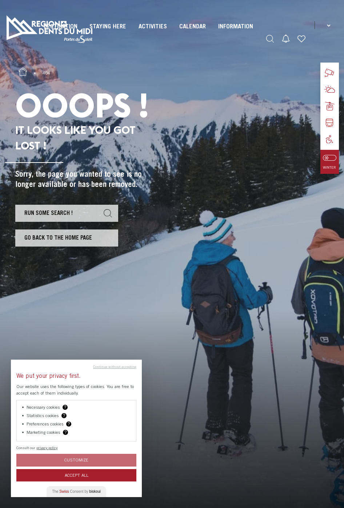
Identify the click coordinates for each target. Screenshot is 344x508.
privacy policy (46, 447)
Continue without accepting (114, 366)
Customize (76, 460)
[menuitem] (107, 32)
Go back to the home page (58, 237)
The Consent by (76, 491)
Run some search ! (48, 212)
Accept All (76, 475)
